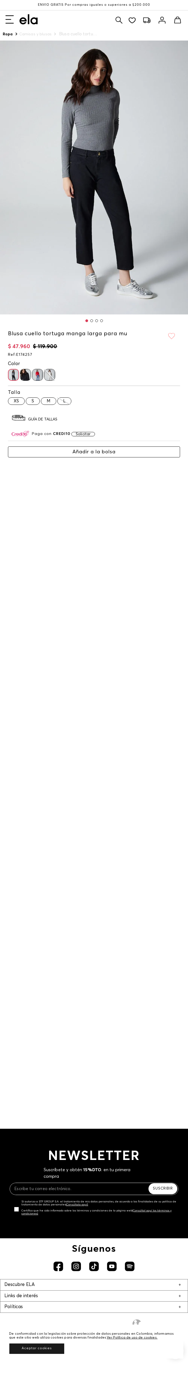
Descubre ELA (19, 1284)
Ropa (8, 34)
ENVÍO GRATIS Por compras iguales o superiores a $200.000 (94, 5)
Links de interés (21, 1296)
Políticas (13, 1307)
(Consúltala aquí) (77, 1204)
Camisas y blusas (35, 34)
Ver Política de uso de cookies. (132, 1337)
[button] (86, 320)
